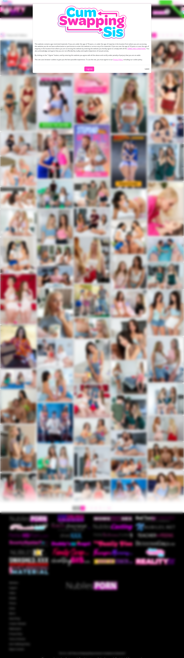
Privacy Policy (118, 59)
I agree (89, 69)
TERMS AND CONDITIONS (136, 49)
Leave (147, 69)
